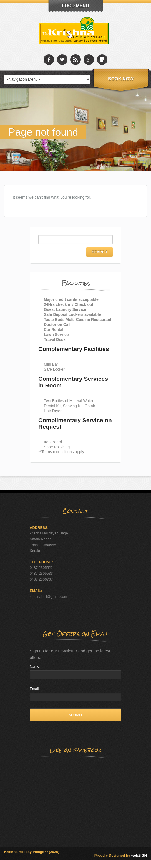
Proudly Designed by (120, 855)
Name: (35, 666)
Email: (35, 689)
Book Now (121, 79)
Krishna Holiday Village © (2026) (31, 852)
